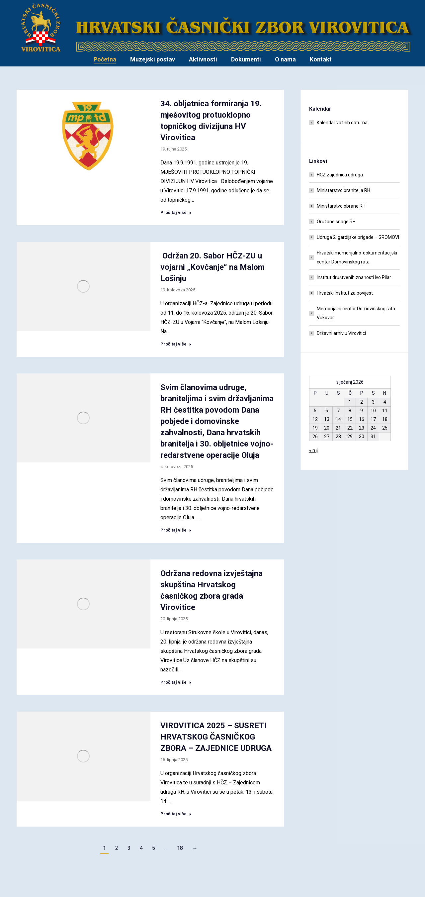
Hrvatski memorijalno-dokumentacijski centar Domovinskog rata (357, 257)
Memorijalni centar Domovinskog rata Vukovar (356, 313)
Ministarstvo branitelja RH (343, 190)
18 (180, 848)
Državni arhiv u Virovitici (341, 333)
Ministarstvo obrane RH (341, 206)
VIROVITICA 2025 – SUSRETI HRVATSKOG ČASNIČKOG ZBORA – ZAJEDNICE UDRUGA (216, 737)
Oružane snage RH (336, 221)
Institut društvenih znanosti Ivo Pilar (354, 277)
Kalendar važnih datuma (342, 122)
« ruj (313, 450)
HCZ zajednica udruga (340, 174)
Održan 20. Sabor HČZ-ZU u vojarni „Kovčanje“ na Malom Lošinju (212, 267)
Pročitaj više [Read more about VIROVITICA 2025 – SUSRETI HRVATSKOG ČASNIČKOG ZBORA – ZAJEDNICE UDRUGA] (176, 813)
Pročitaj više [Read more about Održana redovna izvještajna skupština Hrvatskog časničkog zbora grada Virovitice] (176, 682)
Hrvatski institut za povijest (345, 293)
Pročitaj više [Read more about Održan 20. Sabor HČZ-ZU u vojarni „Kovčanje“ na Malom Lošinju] (176, 344)
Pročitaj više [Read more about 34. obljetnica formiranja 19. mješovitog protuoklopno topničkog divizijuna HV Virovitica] (176, 212)
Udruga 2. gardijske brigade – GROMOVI (358, 237)
